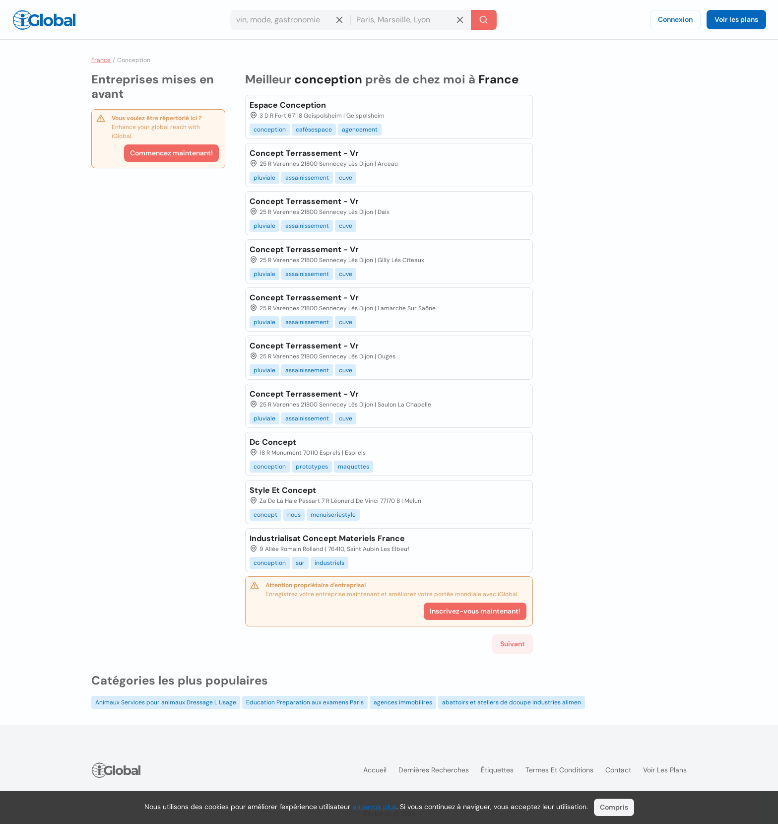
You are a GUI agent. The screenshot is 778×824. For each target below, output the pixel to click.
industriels (329, 563)
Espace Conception (288, 105)
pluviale (264, 178)
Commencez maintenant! (171, 152)
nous (294, 515)
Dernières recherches (433, 769)
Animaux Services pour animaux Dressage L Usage (165, 702)
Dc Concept (273, 442)
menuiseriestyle (333, 515)
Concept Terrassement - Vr (304, 153)
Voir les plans (736, 19)
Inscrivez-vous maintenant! (475, 611)
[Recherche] (484, 20)
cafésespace (314, 130)
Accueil (375, 769)
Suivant (512, 643)
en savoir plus (374, 806)
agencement (360, 130)
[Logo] (44, 20)
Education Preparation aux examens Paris (305, 702)
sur (300, 563)
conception (270, 130)
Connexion (675, 19)
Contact (618, 769)
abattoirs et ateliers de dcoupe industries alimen (511, 702)
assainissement (307, 178)
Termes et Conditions (559, 769)
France (101, 60)
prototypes (312, 467)
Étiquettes (497, 769)
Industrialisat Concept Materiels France (327, 538)
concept (265, 515)
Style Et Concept (283, 490)
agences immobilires (403, 702)
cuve (345, 178)
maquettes (353, 467)
